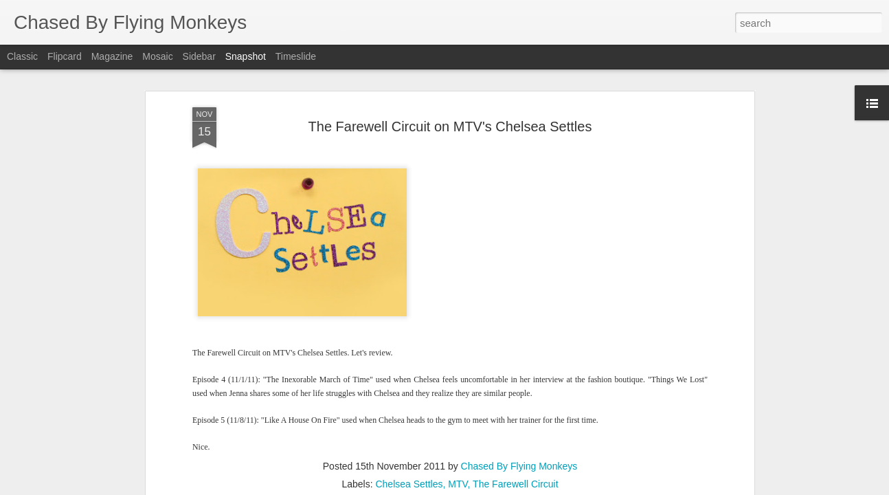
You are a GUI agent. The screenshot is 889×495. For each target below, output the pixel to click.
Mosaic (157, 56)
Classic (22, 56)
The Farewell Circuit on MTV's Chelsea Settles (450, 126)
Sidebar (199, 56)
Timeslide (295, 56)
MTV (457, 484)
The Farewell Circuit (515, 484)
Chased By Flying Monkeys (519, 466)
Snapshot (245, 56)
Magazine (112, 56)
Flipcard (64, 56)
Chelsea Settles (408, 484)
